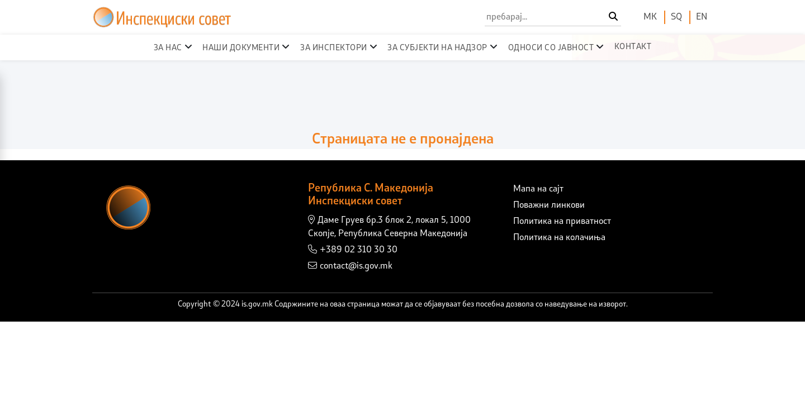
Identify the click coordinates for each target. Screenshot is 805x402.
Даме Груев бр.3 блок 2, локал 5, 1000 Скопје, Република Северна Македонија (389, 226)
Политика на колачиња (559, 237)
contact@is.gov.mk (350, 266)
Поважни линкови (549, 205)
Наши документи (241, 48)
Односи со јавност (551, 48)
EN (701, 17)
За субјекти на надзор (437, 48)
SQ (676, 17)
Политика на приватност (562, 221)
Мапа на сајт (538, 189)
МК (650, 17)
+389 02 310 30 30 (352, 250)
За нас (168, 48)
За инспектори (333, 48)
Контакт (633, 47)
